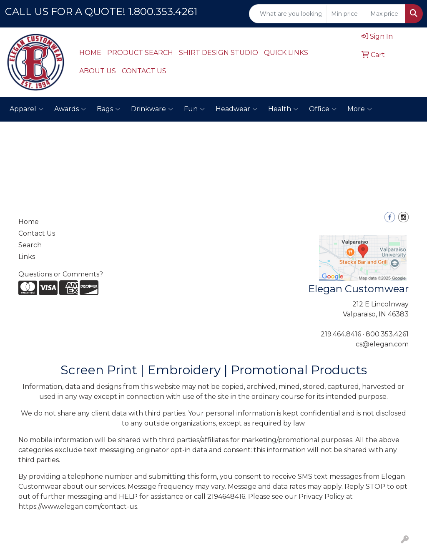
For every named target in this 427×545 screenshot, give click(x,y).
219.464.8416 (341, 334)
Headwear (236, 109)
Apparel (26, 109)
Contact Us (36, 233)
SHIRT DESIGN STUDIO (218, 53)
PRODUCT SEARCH (140, 53)
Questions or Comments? (60, 274)
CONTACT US (144, 71)
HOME (90, 53)
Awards (70, 109)
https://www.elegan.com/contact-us (77, 506)
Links (26, 257)
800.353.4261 (387, 334)
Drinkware (152, 109)
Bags (108, 109)
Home (28, 222)
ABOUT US (97, 71)
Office (323, 109)
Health (283, 109)
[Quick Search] (288, 13)
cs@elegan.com (382, 344)
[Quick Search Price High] (385, 13)
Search (30, 245)
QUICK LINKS (286, 53)
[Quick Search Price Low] (346, 13)
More (359, 109)
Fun (194, 109)
